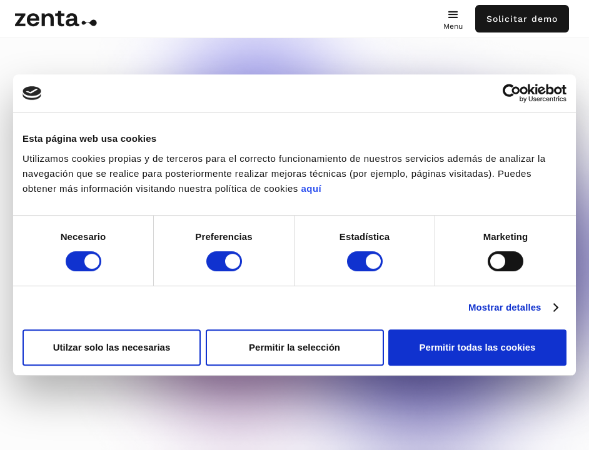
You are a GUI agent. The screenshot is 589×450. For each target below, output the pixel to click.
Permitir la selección (294, 347)
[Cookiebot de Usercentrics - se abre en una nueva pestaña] (511, 93)
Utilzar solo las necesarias (112, 347)
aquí (311, 188)
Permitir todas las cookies (478, 347)
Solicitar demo (522, 19)
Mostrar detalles (504, 307)
